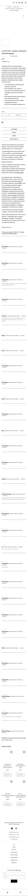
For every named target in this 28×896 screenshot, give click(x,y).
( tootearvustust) (14, 56)
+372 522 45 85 (14, 839)
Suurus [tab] (14, 135)
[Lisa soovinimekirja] (2, 122)
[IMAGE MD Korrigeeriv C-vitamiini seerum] (8, 756)
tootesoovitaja (19, 172)
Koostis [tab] (14, 132)
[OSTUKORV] (20, 892)
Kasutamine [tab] (14, 129)
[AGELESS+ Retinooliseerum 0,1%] (20, 756)
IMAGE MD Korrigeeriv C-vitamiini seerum (7, 766)
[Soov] (13, 2)
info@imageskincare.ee (14, 837)
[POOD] (7, 892)
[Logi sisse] (22, 2)
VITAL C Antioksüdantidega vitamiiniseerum (20, 795)
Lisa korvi (18, 115)
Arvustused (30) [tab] (14, 139)
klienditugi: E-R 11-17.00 (14, 834)
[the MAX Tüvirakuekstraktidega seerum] (8, 785)
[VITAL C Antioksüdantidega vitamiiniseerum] (20, 785)
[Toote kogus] (5, 114)
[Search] (16, 2)
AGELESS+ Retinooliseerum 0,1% (20, 766)
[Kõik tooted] (25, 2)
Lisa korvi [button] (7, 774)
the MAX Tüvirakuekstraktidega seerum (7, 795)
